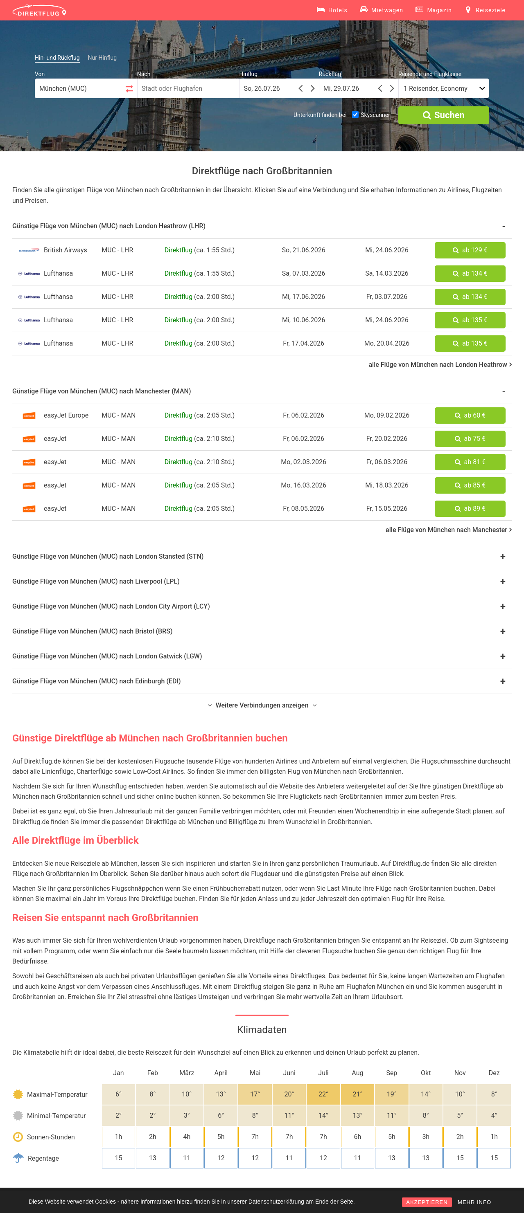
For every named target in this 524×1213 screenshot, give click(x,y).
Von (40, 74)
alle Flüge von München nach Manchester (449, 530)
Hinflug (248, 74)
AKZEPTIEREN (426, 1202)
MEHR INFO (474, 1202)
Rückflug (330, 74)
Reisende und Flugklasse (429, 74)
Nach (144, 74)
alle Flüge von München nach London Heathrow (440, 364)
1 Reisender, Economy (436, 88)
